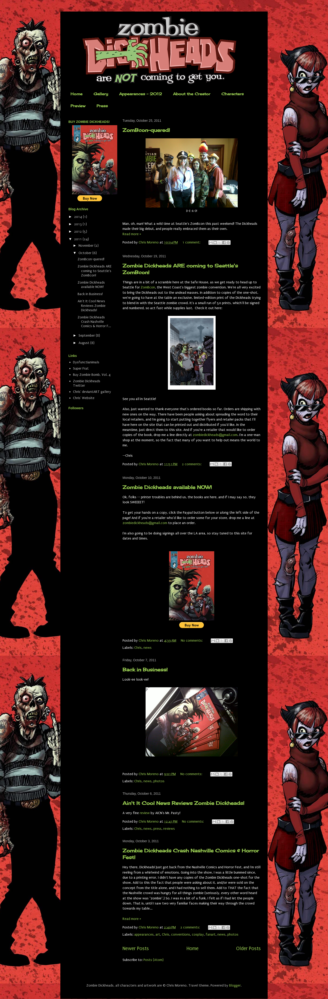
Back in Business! (145, 670)
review (145, 813)
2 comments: (192, 464)
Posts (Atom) (154, 960)
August (84, 343)
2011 (78, 239)
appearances (144, 934)
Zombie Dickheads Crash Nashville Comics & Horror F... (94, 321)
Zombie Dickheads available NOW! (167, 487)
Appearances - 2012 (140, 94)
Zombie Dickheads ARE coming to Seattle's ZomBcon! (94, 270)
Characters (232, 94)
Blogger (235, 985)
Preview (77, 106)
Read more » (132, 234)
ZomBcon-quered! (146, 130)
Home (76, 94)
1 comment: (191, 242)
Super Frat (81, 368)
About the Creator (191, 94)
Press (102, 106)
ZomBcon (148, 287)
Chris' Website (83, 398)
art (157, 934)
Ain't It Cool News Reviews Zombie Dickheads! (183, 803)
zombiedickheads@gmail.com (215, 435)
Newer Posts (136, 949)
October (85, 253)
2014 (78, 217)
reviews (169, 829)
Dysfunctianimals (86, 362)
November (86, 245)
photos (158, 781)
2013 (78, 224)
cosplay (198, 934)
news (148, 648)
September (87, 335)
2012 (78, 231)
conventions (180, 934)
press (157, 829)
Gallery (101, 94)
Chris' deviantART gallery (92, 392)
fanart (211, 934)
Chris (138, 648)
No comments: (192, 640)
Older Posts (248, 949)
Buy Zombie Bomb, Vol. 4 (92, 375)
